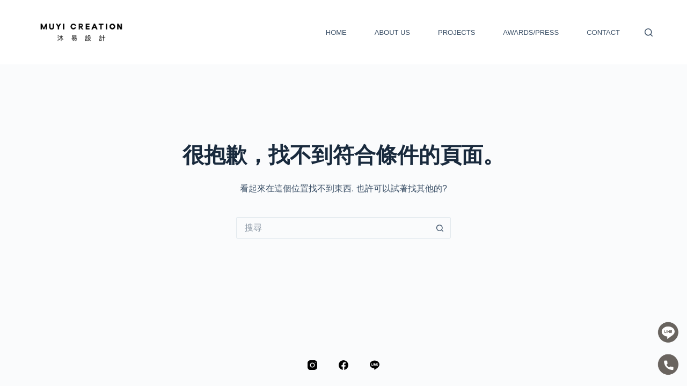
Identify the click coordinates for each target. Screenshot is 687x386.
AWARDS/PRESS (531, 32)
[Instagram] (312, 365)
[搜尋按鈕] (440, 228)
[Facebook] (343, 365)
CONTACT (603, 32)
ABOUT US (392, 32)
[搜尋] (649, 32)
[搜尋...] (332, 228)
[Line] (374, 365)
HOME (336, 32)
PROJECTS (456, 32)
